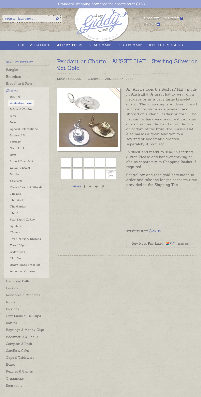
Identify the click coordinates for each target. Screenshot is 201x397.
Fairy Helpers (19, 245)
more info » (185, 243)
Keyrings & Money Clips (25, 330)
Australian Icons (21, 103)
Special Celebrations (24, 129)
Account (151, 18)
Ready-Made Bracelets (25, 265)
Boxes (10, 364)
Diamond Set (19, 135)
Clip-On (15, 258)
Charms (12, 91)
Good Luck (17, 148)
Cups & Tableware (20, 357)
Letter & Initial (20, 167)
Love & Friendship (22, 161)
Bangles (12, 70)
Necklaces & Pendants (23, 295)
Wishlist (173, 18)
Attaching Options (22, 271)
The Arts (16, 213)
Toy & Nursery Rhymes (25, 239)
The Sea (15, 193)
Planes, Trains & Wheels (26, 187)
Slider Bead (17, 252)
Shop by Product (70, 79)
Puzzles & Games (19, 371)
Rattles (11, 323)
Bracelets (13, 77)
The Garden (18, 206)
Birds (13, 116)
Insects (15, 122)
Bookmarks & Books (22, 337)
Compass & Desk (19, 344)
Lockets (12, 288)
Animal (15, 96)
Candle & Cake (17, 351)
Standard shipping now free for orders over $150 (101, 4)
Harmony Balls (18, 281)
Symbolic (16, 226)
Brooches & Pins (19, 83)
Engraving (14, 385)
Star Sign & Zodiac (22, 219)
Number (15, 174)
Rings (10, 302)
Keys (13, 155)
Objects (15, 232)
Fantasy (15, 142)
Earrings (12, 309)
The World (17, 200)
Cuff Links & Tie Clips (23, 316)
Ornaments (15, 378)
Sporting (16, 180)
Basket (152, 24)
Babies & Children (22, 109)
